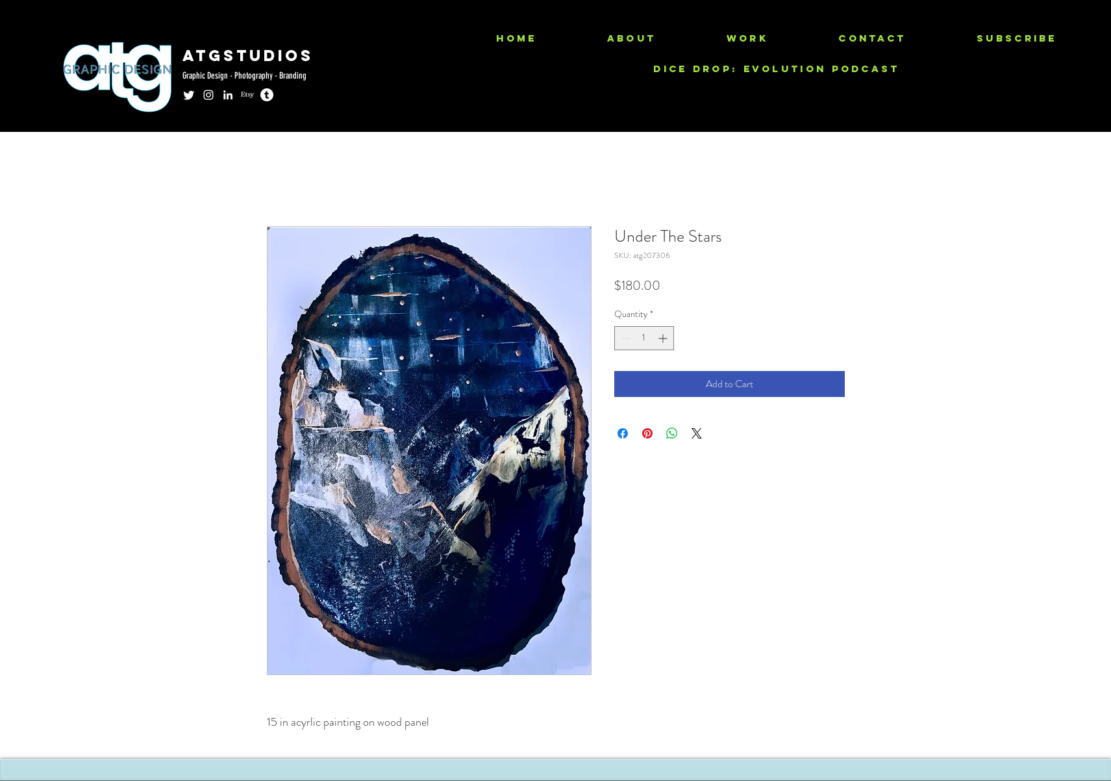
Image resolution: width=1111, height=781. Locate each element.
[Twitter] (188, 94)
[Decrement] (624, 338)
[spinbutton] (644, 338)
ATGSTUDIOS (248, 55)
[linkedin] (227, 94)
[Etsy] (247, 94)
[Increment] (664, 338)
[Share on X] (697, 433)
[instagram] (208, 94)
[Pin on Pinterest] (647, 433)
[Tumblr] (266, 94)
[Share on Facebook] (622, 433)
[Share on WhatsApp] (672, 433)
